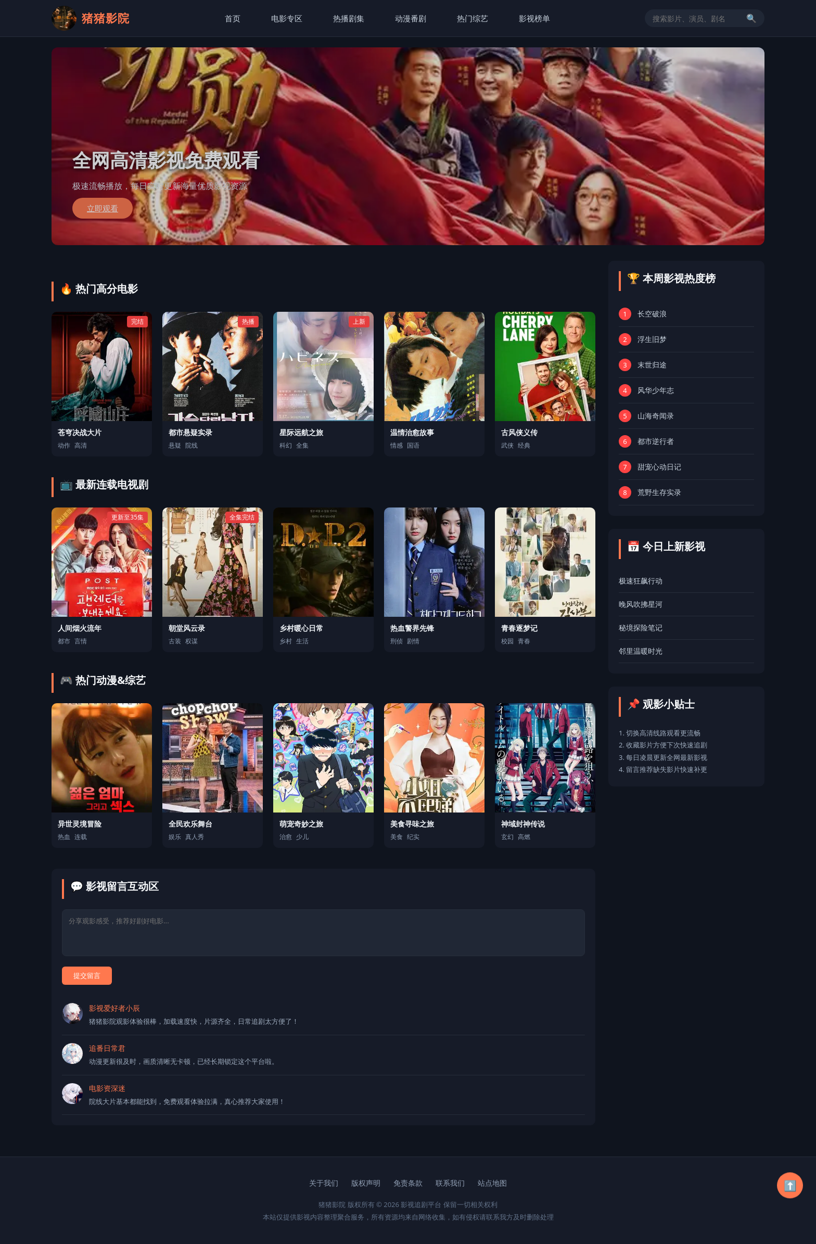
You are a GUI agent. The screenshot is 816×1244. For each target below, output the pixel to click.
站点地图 (492, 1183)
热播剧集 (348, 18)
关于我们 (323, 1183)
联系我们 (450, 1183)
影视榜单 (534, 18)
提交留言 (86, 975)
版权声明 (365, 1183)
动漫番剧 (410, 18)
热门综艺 (472, 18)
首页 (232, 18)
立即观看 (102, 208)
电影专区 (286, 18)
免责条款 (408, 1183)
